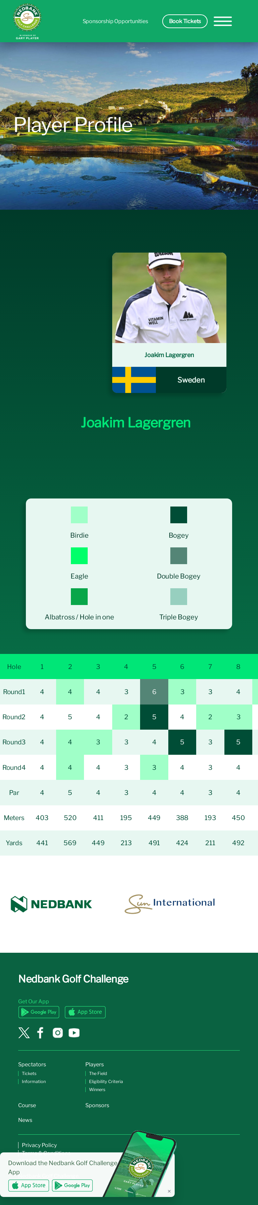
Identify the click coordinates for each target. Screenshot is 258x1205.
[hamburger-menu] (223, 21)
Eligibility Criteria (106, 1081)
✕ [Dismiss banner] (169, 1191)
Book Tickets (185, 21)
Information (34, 1081)
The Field (98, 1073)
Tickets (29, 1073)
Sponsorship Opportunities (115, 21)
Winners (97, 1089)
